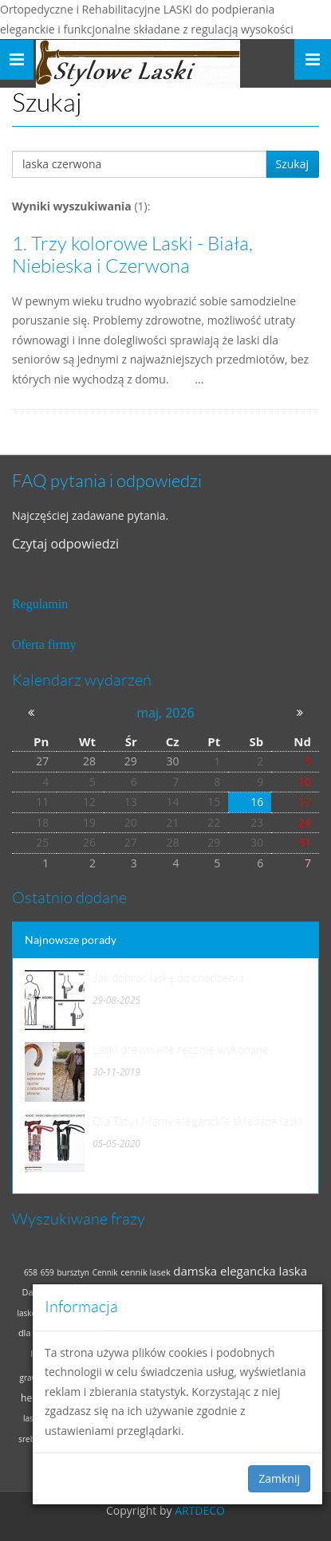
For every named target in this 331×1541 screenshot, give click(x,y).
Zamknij (279, 1478)
